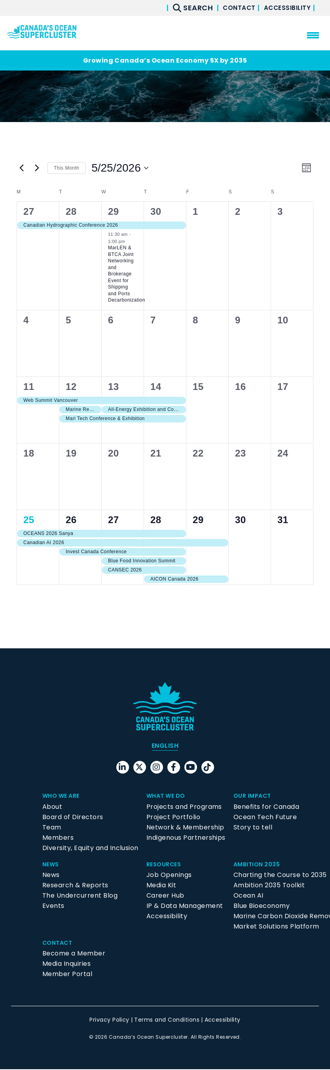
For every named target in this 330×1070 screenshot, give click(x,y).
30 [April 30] (155, 211)
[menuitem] (165, 747)
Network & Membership (185, 828)
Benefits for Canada (266, 807)
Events (53, 906)
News (51, 864)
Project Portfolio (173, 817)
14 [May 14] (155, 386)
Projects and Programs (184, 807)
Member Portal (67, 975)
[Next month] (37, 168)
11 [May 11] (28, 386)
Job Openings (169, 875)
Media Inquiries (66, 964)
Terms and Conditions (166, 1021)
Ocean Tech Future (265, 817)
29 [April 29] (113, 211)
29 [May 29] (198, 519)
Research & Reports (75, 885)
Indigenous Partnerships (186, 838)
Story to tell (252, 828)
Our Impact (254, 796)
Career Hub (165, 896)
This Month (66, 168)
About (52, 807)
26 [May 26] (71, 519)
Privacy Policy (109, 1021)
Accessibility (285, 8)
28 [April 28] (71, 211)
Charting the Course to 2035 (280, 875)
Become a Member (73, 954)
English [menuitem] (165, 746)
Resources (165, 864)
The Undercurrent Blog (80, 896)
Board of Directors (72, 817)
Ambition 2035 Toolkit (269, 885)
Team (51, 828)
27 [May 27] (113, 519)
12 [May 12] (71, 386)
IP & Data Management (184, 906)
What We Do (168, 796)
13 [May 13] (113, 386)
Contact (230, 8)
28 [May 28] (155, 519)
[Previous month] (21, 168)
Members (58, 838)
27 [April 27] (28, 211)
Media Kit (161, 885)
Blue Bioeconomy (261, 906)
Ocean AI (248, 896)
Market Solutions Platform (276, 927)
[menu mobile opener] (313, 35)
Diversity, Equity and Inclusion (90, 848)
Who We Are (63, 796)
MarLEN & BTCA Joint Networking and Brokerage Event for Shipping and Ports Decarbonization (126, 274)
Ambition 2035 (258, 864)
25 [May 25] (28, 519)
